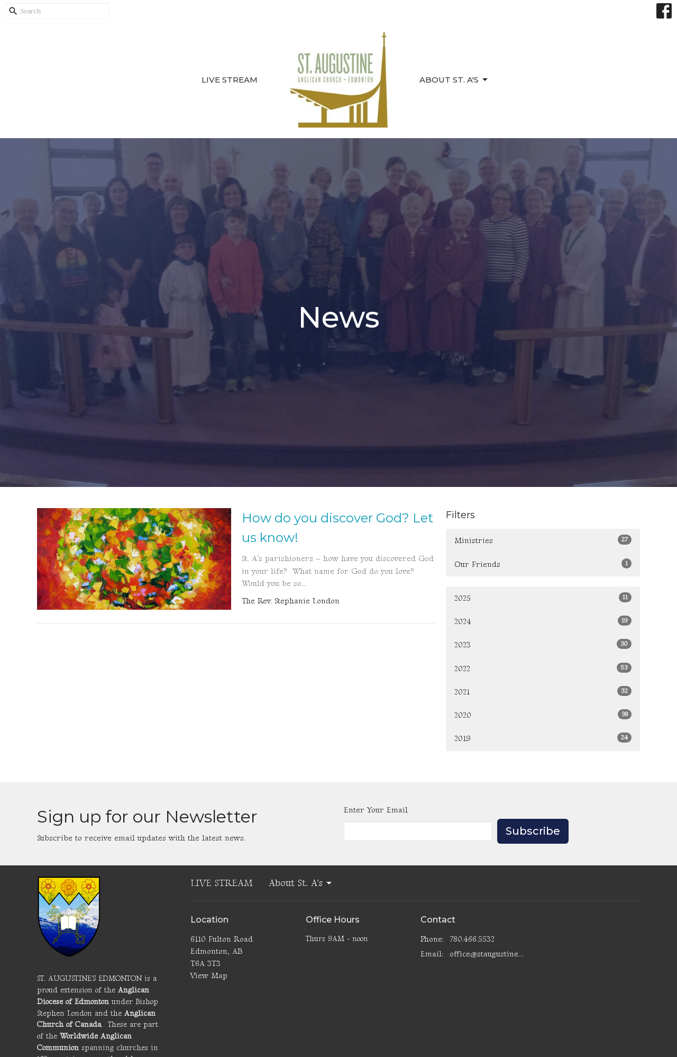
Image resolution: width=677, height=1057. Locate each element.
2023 (543, 644)
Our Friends (543, 564)
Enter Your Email (376, 810)
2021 (543, 691)
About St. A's (454, 80)
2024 (543, 621)
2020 (543, 714)
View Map (208, 976)
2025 (543, 597)
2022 (543, 668)
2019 (543, 738)
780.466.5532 (472, 939)
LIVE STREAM (230, 80)
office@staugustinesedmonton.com (487, 954)
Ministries (543, 540)
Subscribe (533, 831)
